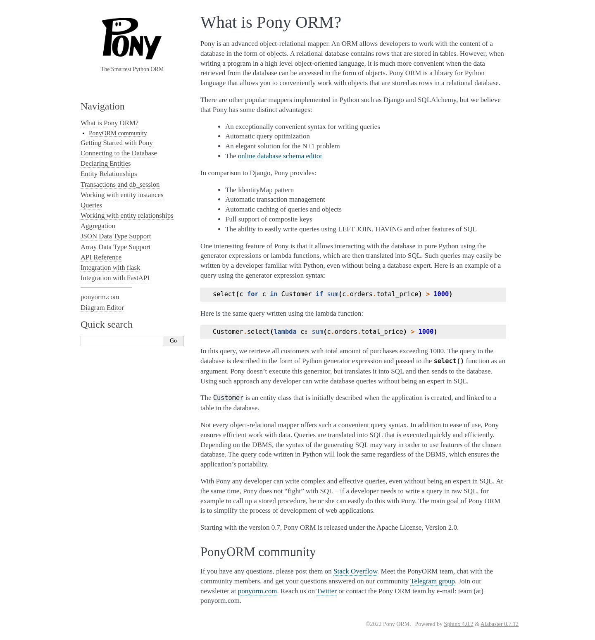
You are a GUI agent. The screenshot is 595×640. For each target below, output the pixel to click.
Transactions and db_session (120, 184)
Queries (91, 205)
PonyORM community (118, 132)
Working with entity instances (122, 195)
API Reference (101, 257)
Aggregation (98, 226)
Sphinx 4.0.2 (459, 624)
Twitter (327, 591)
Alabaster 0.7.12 (500, 624)
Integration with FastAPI (115, 278)
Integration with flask (110, 267)
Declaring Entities (106, 163)
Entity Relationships (109, 174)
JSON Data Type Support (116, 236)
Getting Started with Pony (117, 143)
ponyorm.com (257, 591)
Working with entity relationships (127, 215)
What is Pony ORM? (109, 123)
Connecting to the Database (119, 153)
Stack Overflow (355, 571)
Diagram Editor (102, 308)
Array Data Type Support (116, 247)
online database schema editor (280, 156)
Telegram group (432, 581)
